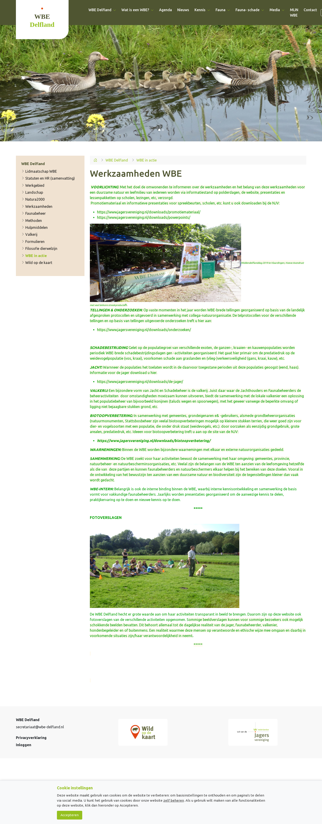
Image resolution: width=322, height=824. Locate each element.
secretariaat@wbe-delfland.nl (40, 727)
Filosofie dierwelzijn (39, 248)
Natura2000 (33, 199)
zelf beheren (173, 800)
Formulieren (33, 241)
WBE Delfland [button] (102, 10)
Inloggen (23, 745)
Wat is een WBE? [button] (137, 10)
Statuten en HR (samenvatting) (48, 178)
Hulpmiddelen (34, 227)
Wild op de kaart (36, 262)
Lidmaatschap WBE (39, 171)
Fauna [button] (223, 10)
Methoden (31, 220)
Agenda (165, 10)
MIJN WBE (294, 12)
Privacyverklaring (31, 738)
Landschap (32, 192)
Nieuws (183, 10)
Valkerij (29, 234)
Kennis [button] (202, 10)
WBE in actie (34, 255)
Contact (310, 10)
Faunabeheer (33, 213)
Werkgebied (32, 185)
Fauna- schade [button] (250, 10)
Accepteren (70, 815)
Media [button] (277, 10)
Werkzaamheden (36, 206)
